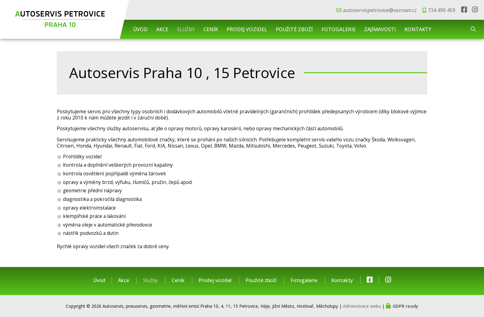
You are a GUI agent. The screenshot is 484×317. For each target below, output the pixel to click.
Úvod (140, 29)
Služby (186, 29)
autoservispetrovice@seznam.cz (380, 10)
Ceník (210, 29)
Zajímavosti (380, 29)
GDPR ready (405, 306)
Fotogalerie (338, 29)
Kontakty (417, 29)
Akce (162, 29)
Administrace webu (362, 306)
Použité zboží (294, 29)
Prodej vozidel (247, 29)
